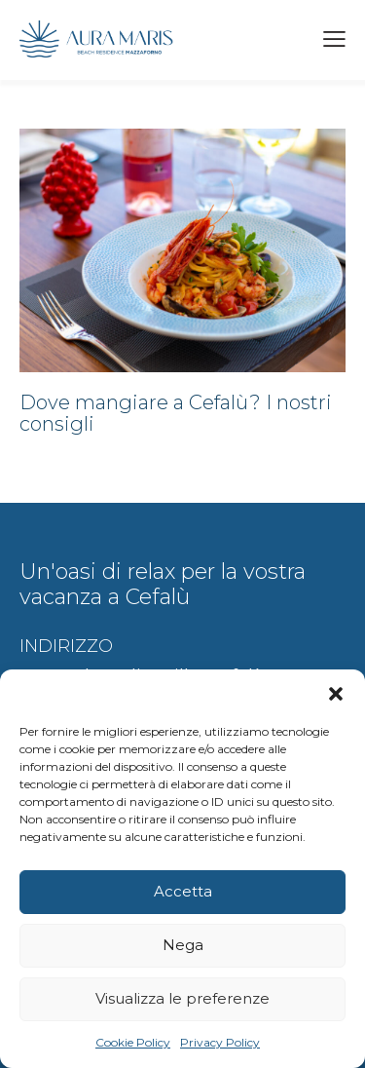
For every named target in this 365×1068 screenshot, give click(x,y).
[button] (336, 694)
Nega (183, 944)
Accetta (183, 891)
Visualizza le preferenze (182, 998)
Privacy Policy (220, 1042)
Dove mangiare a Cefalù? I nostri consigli (175, 413)
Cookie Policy (132, 1042)
